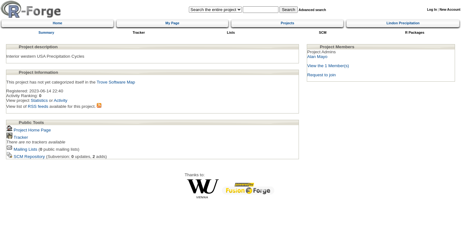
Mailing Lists (22, 149)
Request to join (321, 75)
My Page (172, 23)
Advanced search (312, 10)
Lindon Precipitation (403, 23)
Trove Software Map (115, 82)
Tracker (139, 32)
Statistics (39, 100)
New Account (450, 9)
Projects (287, 23)
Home (57, 23)
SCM (322, 32)
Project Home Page (28, 130)
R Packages (414, 32)
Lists (231, 32)
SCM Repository (25, 156)
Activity (60, 100)
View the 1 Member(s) (328, 65)
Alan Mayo (317, 56)
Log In (432, 9)
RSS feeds (38, 106)
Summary (46, 32)
